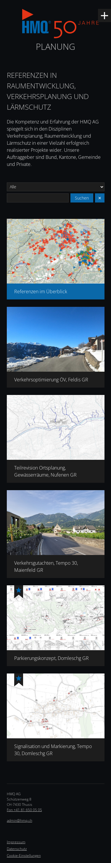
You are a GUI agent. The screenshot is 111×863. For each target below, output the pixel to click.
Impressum (16, 841)
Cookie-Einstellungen (24, 855)
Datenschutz (17, 848)
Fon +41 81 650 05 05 (24, 809)
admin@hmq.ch (19, 820)
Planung (55, 46)
